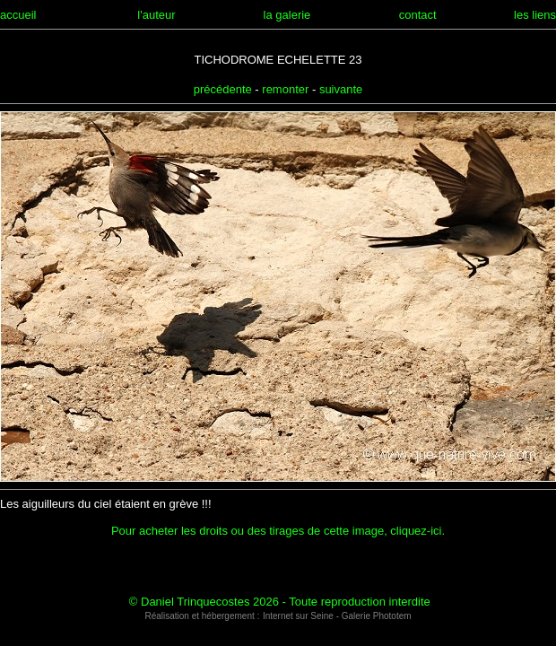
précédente (223, 89)
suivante (340, 89)
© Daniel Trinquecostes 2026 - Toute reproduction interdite (279, 601)
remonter (285, 89)
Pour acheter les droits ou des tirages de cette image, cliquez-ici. (278, 530)
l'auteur (156, 15)
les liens (535, 15)
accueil (18, 15)
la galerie (287, 15)
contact (418, 15)
